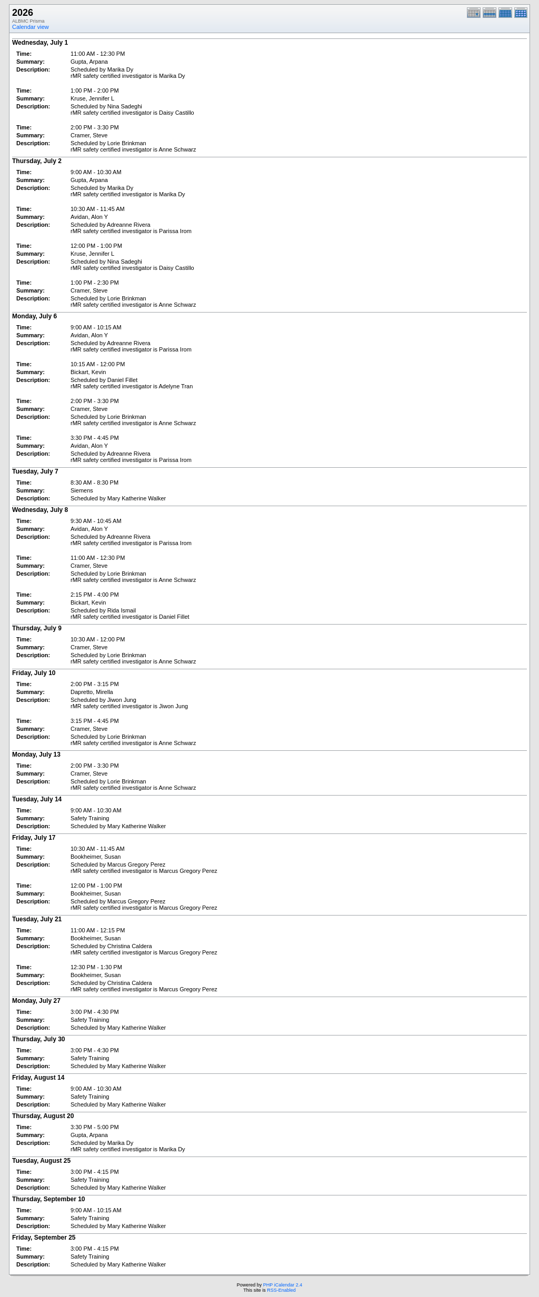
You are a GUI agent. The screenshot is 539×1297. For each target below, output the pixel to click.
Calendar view (30, 27)
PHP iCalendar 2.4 (282, 1285)
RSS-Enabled (281, 1290)
